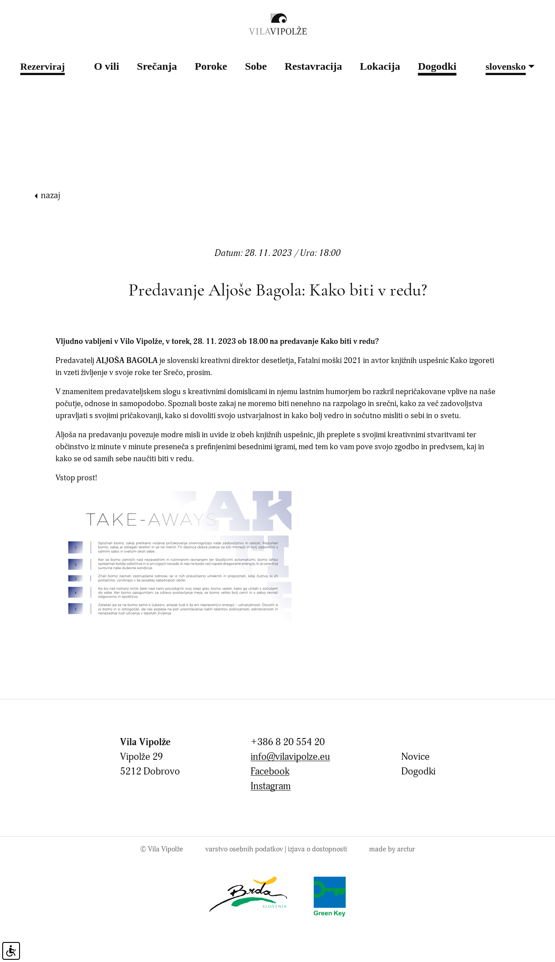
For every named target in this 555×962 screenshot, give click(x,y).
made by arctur (392, 849)
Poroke (211, 66)
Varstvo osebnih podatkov (244, 849)
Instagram (271, 786)
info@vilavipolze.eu (290, 757)
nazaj (50, 195)
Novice (415, 757)
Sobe (256, 66)
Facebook (270, 772)
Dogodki (437, 66)
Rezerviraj (42, 66)
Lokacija (380, 66)
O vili (106, 66)
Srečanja (157, 66)
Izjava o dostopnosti (317, 849)
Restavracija (313, 66)
